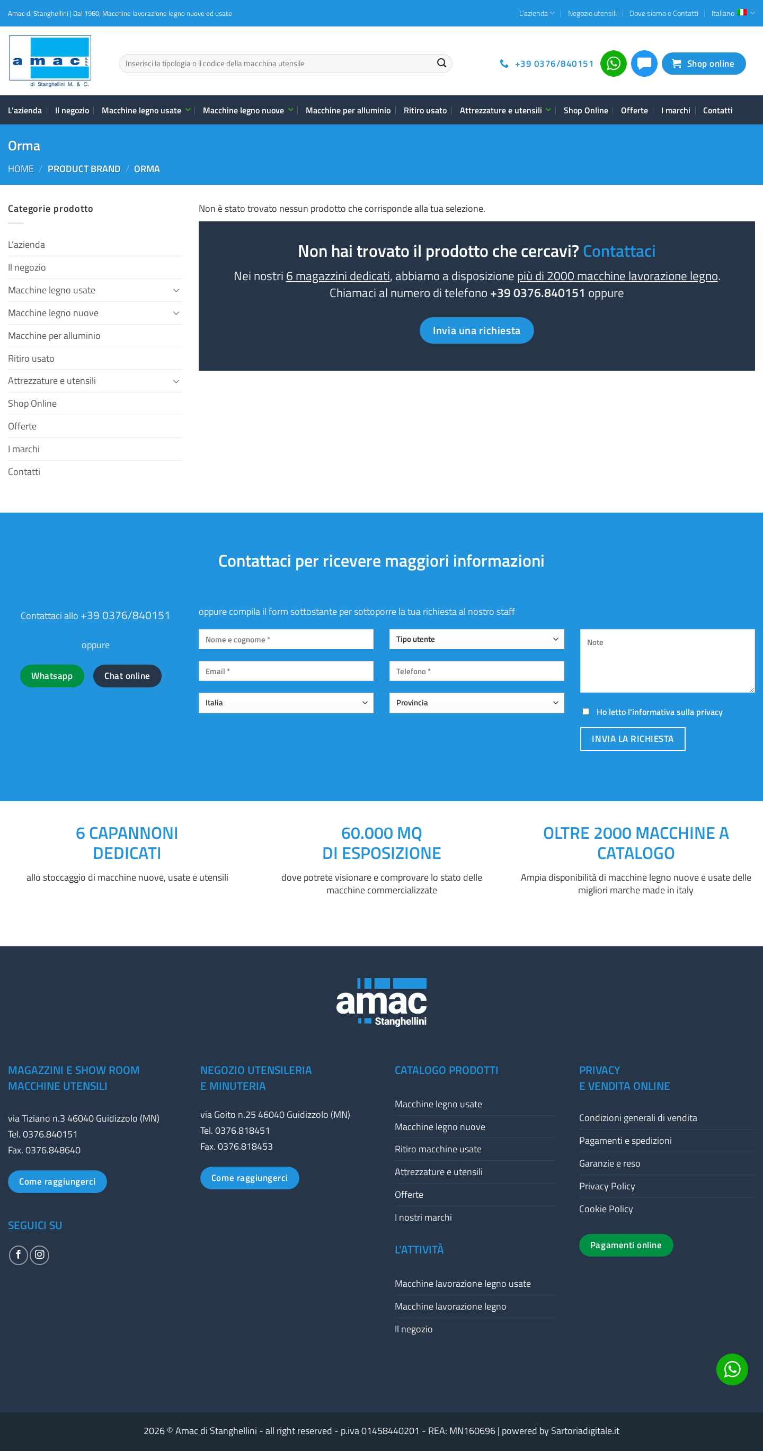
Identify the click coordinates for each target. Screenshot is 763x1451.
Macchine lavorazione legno (451, 1306)
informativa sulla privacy (677, 711)
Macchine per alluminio (348, 110)
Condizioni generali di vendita (638, 1117)
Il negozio (72, 110)
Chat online (127, 676)
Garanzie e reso (610, 1163)
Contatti (718, 110)
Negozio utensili (592, 13)
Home (21, 169)
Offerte (634, 110)
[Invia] (441, 64)
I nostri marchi (423, 1217)
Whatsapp (52, 676)
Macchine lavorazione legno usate (463, 1283)
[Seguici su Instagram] (39, 1255)
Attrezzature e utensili (505, 110)
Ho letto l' (651, 711)
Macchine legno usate (146, 110)
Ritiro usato (425, 110)
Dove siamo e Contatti (663, 13)
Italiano (733, 13)
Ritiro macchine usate (438, 1149)
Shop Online (586, 110)
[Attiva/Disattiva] (176, 290)
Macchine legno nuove (247, 110)
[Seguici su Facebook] (18, 1255)
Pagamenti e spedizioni (625, 1140)
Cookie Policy (606, 1209)
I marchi (675, 110)
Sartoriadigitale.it (585, 1430)
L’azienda (537, 13)
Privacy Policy (607, 1186)
